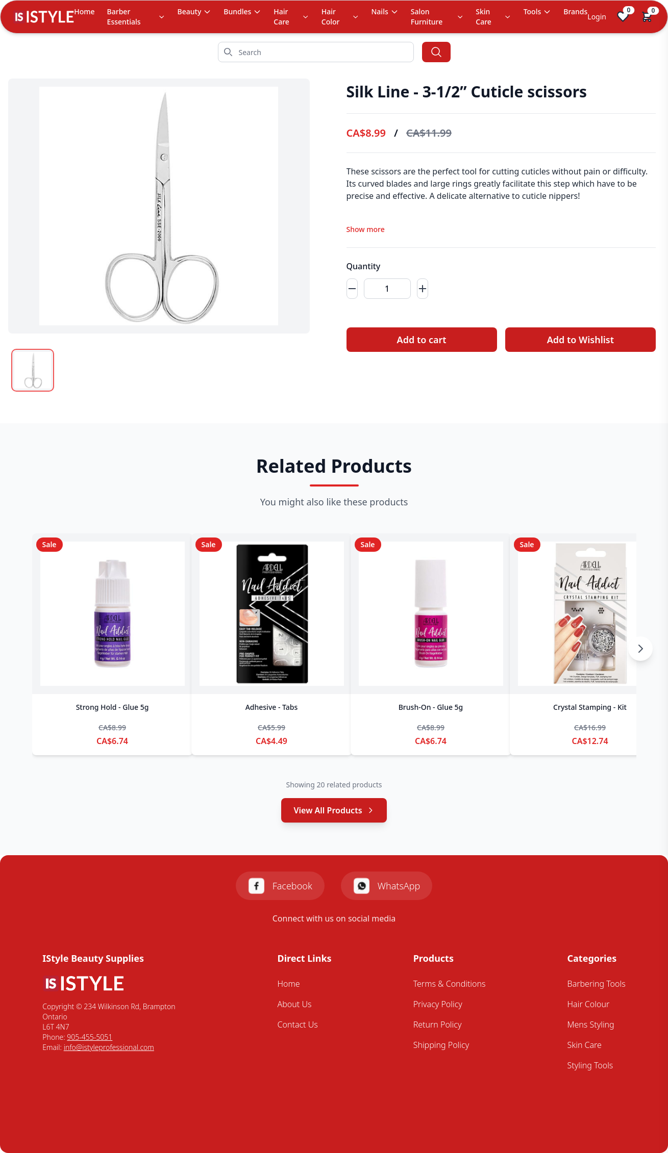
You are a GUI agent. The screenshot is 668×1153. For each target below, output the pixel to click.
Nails (384, 11)
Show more (366, 229)
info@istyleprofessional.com (109, 1047)
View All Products (333, 810)
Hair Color (340, 17)
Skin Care (493, 17)
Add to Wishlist (580, 340)
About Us (295, 1004)
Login (596, 16)
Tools (538, 11)
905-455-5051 (89, 1037)
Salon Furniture (437, 17)
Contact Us (298, 1024)
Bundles (242, 11)
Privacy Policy (437, 1004)
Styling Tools (590, 1065)
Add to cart (422, 340)
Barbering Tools (596, 983)
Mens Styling (590, 1024)
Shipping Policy (441, 1044)
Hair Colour (588, 1004)
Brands (575, 11)
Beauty (195, 11)
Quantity (364, 266)
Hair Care (291, 17)
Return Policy (437, 1024)
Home (84, 11)
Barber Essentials (136, 17)
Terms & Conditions (449, 983)
